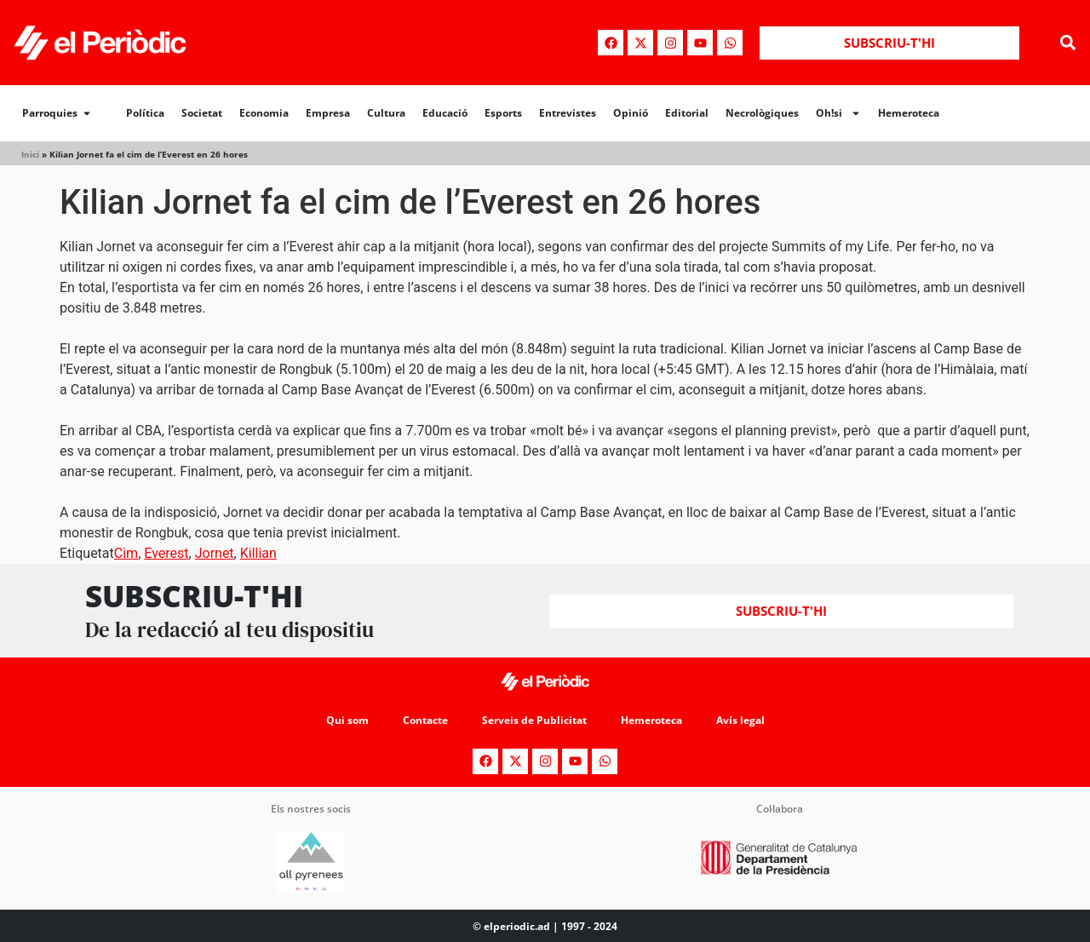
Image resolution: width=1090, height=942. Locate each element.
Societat (201, 113)
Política (145, 113)
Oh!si (838, 113)
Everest (166, 553)
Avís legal (740, 720)
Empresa (328, 113)
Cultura (386, 113)
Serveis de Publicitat (534, 720)
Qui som (347, 720)
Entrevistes (567, 113)
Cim (126, 553)
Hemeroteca (908, 113)
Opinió (630, 113)
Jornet (214, 553)
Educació (445, 113)
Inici (30, 154)
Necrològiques (762, 113)
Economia (264, 113)
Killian (258, 553)
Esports (503, 113)
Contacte (425, 720)
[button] (1067, 43)
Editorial (686, 113)
